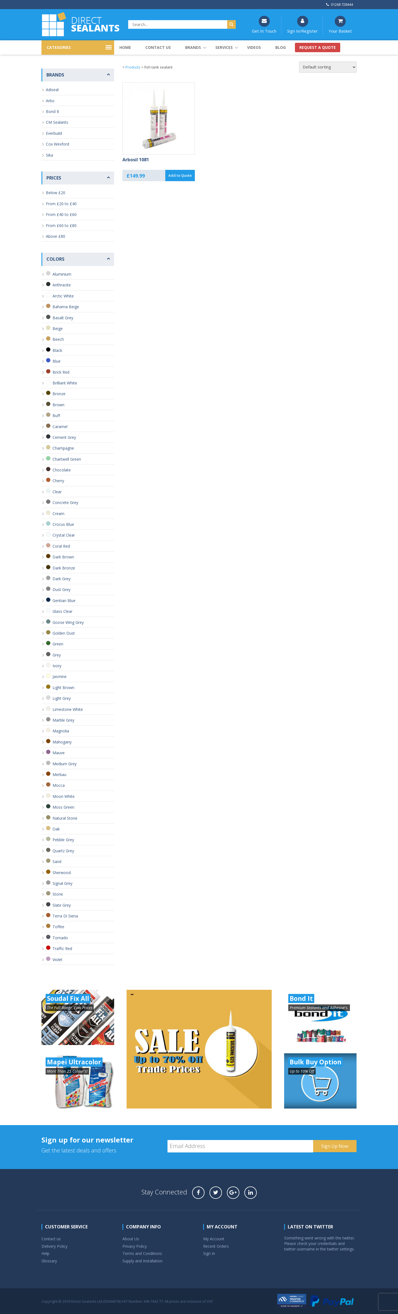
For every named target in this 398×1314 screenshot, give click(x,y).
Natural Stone (65, 818)
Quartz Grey (63, 850)
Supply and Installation (142, 1260)
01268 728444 (339, 4)
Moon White (64, 796)
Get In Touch (264, 25)
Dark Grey (61, 578)
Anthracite (62, 284)
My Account (213, 1238)
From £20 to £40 (61, 203)
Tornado (60, 937)
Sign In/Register (302, 25)
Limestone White (68, 709)
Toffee (58, 926)
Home (125, 47)
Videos (254, 47)
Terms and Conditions (142, 1253)
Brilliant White (65, 383)
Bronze (59, 393)
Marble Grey (63, 720)
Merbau (59, 774)
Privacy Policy (134, 1246)
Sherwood (62, 872)
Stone (58, 894)
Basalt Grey (63, 317)
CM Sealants (57, 122)
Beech (58, 339)
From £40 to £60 (61, 214)
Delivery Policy (54, 1246)
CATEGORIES (59, 47)
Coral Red (61, 546)
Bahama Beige (66, 306)
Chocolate (62, 470)
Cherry (58, 480)
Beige (58, 328)
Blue (57, 361)
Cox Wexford (57, 144)
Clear (57, 491)
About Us (130, 1238)
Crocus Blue (63, 524)
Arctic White (63, 296)
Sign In (209, 1253)
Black (57, 350)
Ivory (57, 665)
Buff (56, 415)
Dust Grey (61, 589)
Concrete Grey (65, 502)
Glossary (49, 1260)
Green (58, 644)
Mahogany (62, 742)
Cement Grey (64, 437)
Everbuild (54, 133)
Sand (57, 861)
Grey (57, 655)
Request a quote (317, 47)
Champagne (63, 448)
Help (45, 1253)
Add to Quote (180, 175)
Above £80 (55, 236)
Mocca (59, 785)
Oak (56, 829)
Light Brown (63, 687)
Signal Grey (62, 883)
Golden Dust (64, 633)
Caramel (60, 426)
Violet (57, 959)
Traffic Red (62, 948)
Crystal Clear (64, 535)
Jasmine (60, 676)
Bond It (52, 111)
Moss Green (63, 807)
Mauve (59, 752)
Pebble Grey (63, 839)
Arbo (50, 100)
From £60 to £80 (61, 225)
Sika (49, 155)
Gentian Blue (64, 600)
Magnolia (61, 730)
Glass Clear (62, 611)
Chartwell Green (67, 459)
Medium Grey (65, 763)
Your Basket (340, 25)
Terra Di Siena (65, 916)
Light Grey (62, 698)
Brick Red (61, 372)
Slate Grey (62, 905)
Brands (193, 47)
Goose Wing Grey (68, 622)
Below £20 (55, 192)
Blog (280, 47)
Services (224, 47)
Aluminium (62, 274)
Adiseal (52, 89)
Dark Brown (63, 557)
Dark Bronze (64, 568)
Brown (58, 404)
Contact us (158, 47)
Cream (58, 513)
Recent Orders (216, 1246)
